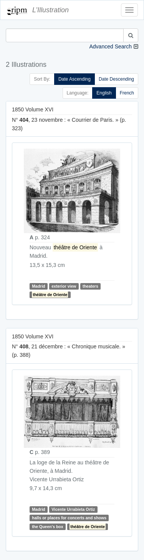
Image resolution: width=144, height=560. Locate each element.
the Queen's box (47, 526)
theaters (90, 286)
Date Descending (116, 79)
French (127, 93)
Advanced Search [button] (110, 46)
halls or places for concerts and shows (69, 517)
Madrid (38, 286)
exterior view (63, 286)
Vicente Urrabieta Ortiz (73, 509)
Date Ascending (74, 79)
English (103, 93)
